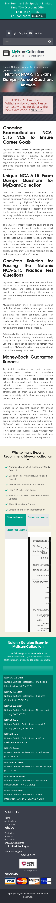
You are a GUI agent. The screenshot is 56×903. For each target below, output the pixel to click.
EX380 (41, 540)
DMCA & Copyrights (14, 842)
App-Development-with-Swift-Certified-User (38, 622)
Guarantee (9, 839)
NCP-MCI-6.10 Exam (14, 776)
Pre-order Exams (37, 517)
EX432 (45, 540)
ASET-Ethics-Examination (38, 570)
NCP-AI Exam (11, 734)
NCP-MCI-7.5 (41, 552)
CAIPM (41, 609)
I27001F (45, 616)
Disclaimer (9, 824)
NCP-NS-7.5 (34, 570)
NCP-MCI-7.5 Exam (13, 677)
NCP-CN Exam (11, 748)
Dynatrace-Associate (41, 567)
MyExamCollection (28, 53)
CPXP (38, 582)
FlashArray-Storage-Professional (41, 628)
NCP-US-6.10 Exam (13, 762)
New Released (15, 517)
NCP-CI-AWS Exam (13, 790)
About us (8, 836)
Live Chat (35, 33)
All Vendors (10, 821)
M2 (34, 609)
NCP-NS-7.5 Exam (13, 705)
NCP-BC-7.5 (45, 552)
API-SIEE (45, 626)
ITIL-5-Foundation (45, 570)
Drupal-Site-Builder (34, 546)
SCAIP (34, 582)
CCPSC (41, 582)
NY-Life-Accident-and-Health (45, 592)
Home (6, 67)
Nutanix (15, 67)
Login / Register (16, 33)
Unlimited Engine (13, 851)
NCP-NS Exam (11, 720)
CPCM (45, 609)
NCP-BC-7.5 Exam (13, 691)
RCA (41, 616)
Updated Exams (17, 530)
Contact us (9, 833)
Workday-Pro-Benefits (38, 546)
